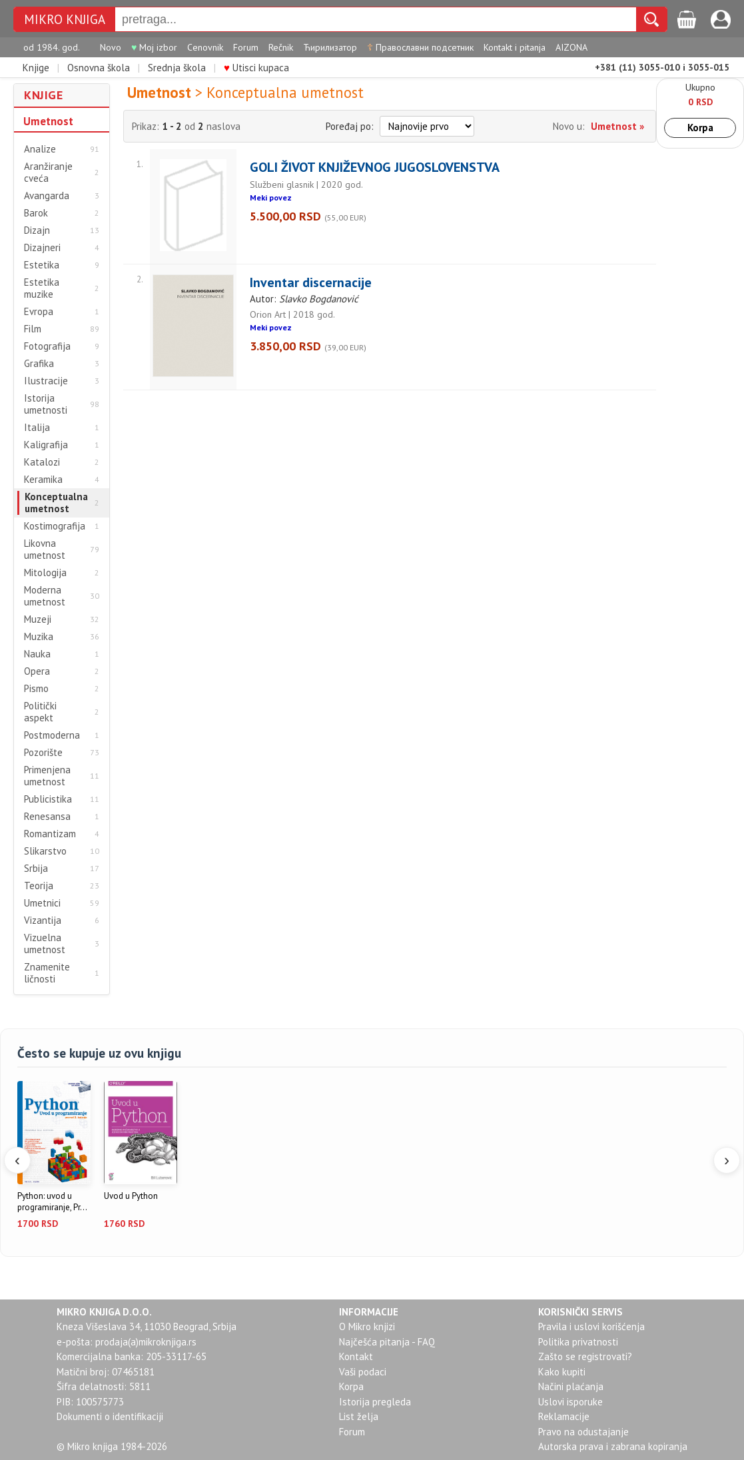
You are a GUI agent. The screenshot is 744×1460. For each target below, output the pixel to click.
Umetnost (48, 121)
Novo (110, 47)
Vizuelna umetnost (44, 944)
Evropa (38, 312)
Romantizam (50, 834)
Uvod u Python (131, 1196)
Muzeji (37, 619)
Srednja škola (177, 68)
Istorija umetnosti (45, 404)
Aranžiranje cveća (48, 172)
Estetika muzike (41, 288)
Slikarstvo (45, 851)
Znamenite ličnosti (47, 973)
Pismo (36, 689)
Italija (37, 428)
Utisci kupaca (256, 68)
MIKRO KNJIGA (64, 19)
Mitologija (45, 573)
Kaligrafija (46, 445)
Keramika (43, 480)
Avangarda (46, 196)
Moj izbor (154, 47)
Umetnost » (617, 126)
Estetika (41, 265)
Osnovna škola (98, 68)
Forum (245, 47)
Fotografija (47, 346)
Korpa (700, 127)
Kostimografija (54, 526)
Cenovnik (205, 47)
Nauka (37, 654)
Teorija (38, 886)
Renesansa (47, 817)
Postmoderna (52, 735)
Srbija (36, 869)
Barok (36, 213)
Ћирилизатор (330, 47)
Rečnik (280, 47)
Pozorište (43, 753)
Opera (37, 671)
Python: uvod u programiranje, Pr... (52, 1202)
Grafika (39, 364)
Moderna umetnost (44, 596)
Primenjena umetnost (47, 776)
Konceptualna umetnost (56, 503)
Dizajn (37, 230)
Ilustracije (46, 381)
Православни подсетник (420, 47)
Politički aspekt (40, 712)
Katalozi (42, 462)
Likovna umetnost (44, 549)
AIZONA (571, 47)
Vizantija (42, 920)
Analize (40, 149)
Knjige (36, 68)
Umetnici (42, 903)
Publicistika (48, 799)
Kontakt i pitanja (515, 47)
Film (32, 329)
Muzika (38, 637)
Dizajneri (42, 248)
